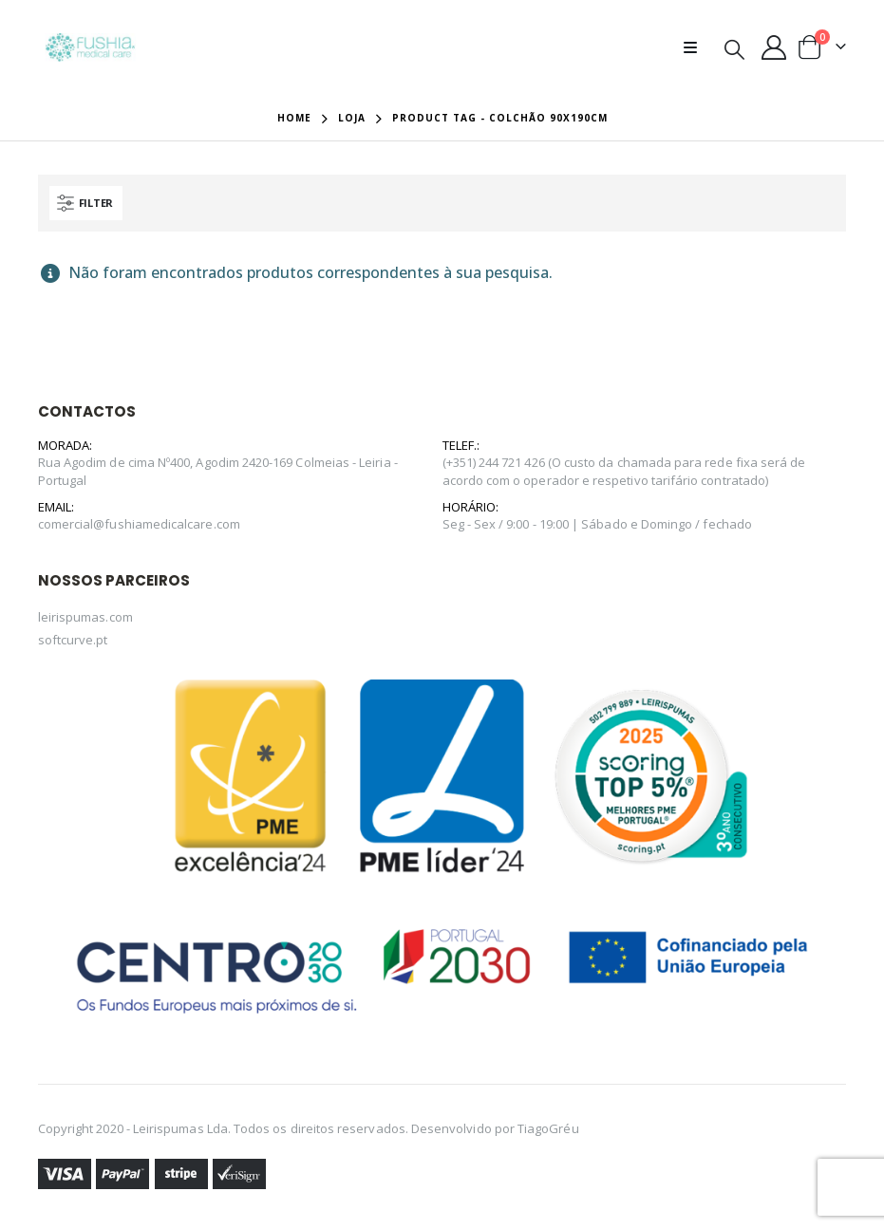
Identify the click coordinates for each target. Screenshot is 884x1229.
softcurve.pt (73, 639)
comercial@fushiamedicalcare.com (139, 523)
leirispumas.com (85, 616)
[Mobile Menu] (696, 47)
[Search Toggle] (734, 48)
